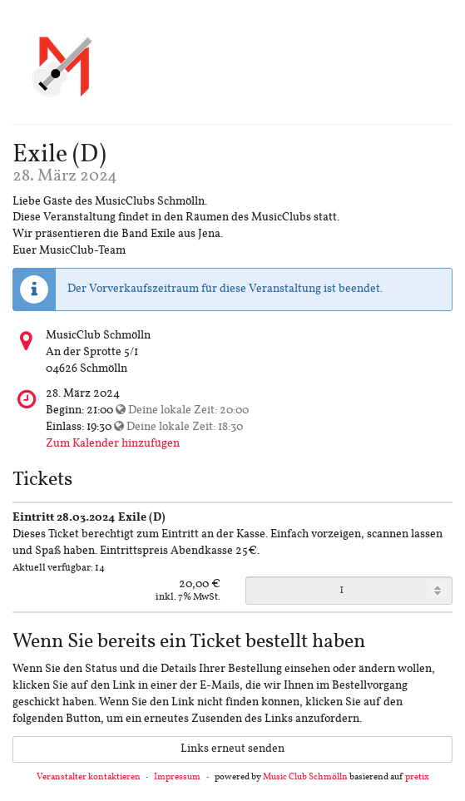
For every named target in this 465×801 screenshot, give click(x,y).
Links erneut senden (232, 749)
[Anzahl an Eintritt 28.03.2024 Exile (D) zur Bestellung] (349, 590)
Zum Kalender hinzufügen (113, 444)
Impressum (177, 777)
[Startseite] (62, 65)
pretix (417, 777)
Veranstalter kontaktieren (89, 777)
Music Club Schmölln (305, 777)
